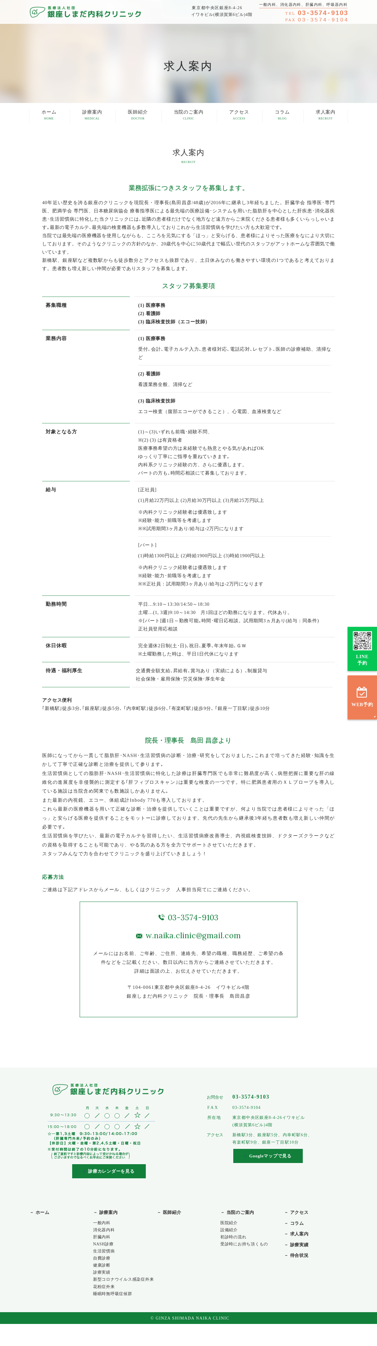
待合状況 (302, 1261)
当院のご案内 (189, 115)
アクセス (239, 115)
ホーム (49, 115)
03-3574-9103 (193, 917)
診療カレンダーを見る (109, 1171)
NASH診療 (105, 1249)
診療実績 (103, 1282)
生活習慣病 (105, 1257)
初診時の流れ (235, 1241)
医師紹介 (138, 115)
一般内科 (103, 1224)
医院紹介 (230, 1224)
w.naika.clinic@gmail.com (193, 935)
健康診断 (103, 1274)
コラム (282, 115)
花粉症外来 (105, 1307)
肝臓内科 (103, 1241)
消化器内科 (105, 1232)
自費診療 (103, 1265)
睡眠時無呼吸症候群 (115, 1315)
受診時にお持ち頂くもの (247, 1249)
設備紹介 (230, 1232)
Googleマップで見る (268, 1156)
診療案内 (92, 115)
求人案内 (325, 115)
